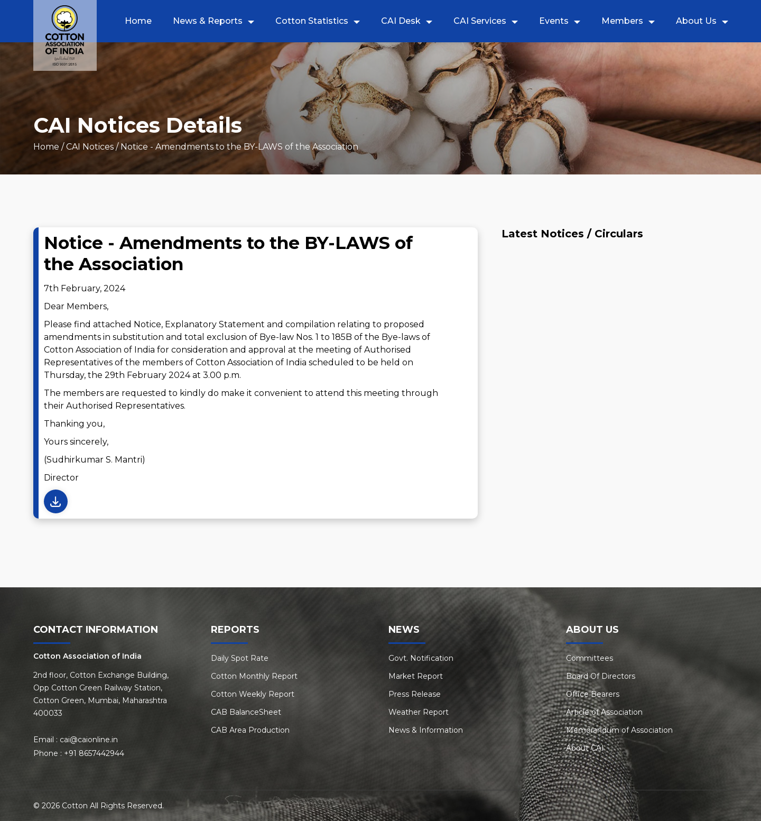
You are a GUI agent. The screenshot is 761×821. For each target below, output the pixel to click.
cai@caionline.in (89, 739)
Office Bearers (592, 694)
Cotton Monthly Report (254, 676)
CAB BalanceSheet (246, 712)
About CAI (585, 748)
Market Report (415, 676)
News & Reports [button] (208, 21)
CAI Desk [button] (401, 21)
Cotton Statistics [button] (311, 21)
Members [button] (622, 21)
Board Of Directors (600, 676)
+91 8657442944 (94, 753)
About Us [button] (696, 21)
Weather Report (418, 712)
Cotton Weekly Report (252, 694)
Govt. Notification (420, 658)
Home (138, 21)
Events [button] (554, 21)
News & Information (425, 730)
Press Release (414, 694)
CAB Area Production (250, 730)
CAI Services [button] (479, 21)
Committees (589, 658)
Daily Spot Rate (239, 658)
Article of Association (604, 712)
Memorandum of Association (619, 730)
